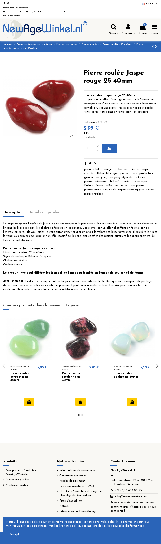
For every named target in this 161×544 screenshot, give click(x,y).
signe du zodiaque (133, 177)
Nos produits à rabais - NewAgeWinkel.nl (23, 12)
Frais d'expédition (70, 500)
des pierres (120, 185)
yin (97, 177)
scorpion (89, 173)
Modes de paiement (72, 480)
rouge (108, 169)
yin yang (114, 177)
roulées (126, 181)
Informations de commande (16, 7)
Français (150, 3)
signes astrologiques (131, 189)
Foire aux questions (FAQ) (76, 486)
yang (104, 177)
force (133, 173)
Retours (64, 506)
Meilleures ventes (11, 16)
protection (120, 169)
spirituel (134, 169)
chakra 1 (114, 181)
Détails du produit (44, 212)
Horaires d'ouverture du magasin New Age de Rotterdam (80, 493)
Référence (90, 122)
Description (13, 212)
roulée (150, 189)
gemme (88, 177)
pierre (88, 169)
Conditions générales (72, 475)
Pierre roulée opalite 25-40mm (126, 375)
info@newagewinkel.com (131, 496)
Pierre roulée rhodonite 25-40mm (72, 377)
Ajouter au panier (109, 148)
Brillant (88, 185)
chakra (97, 169)
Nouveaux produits (57, 12)
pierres (124, 173)
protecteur (146, 173)
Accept (14, 534)
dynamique (140, 181)
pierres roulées (93, 193)
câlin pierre (137, 185)
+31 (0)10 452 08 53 (128, 490)
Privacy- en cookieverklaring (77, 511)
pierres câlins (92, 189)
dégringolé (109, 189)
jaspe (145, 169)
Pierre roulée (103, 185)
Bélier (100, 173)
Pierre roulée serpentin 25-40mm (19, 377)
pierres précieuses (95, 181)
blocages (112, 173)
